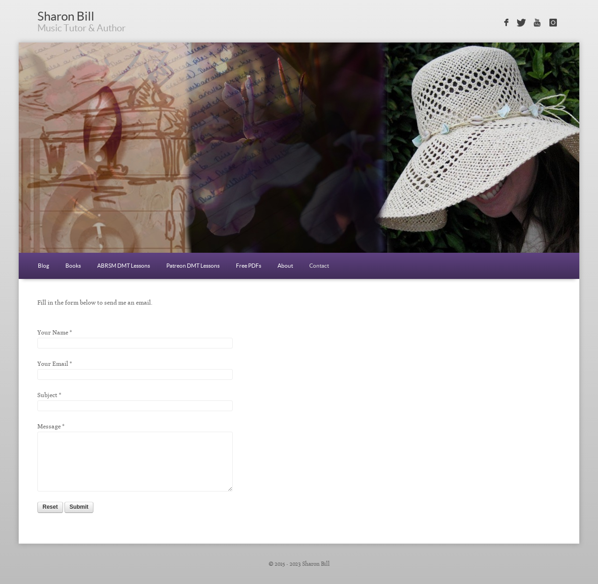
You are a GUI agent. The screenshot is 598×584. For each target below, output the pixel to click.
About (285, 266)
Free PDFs (248, 266)
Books (73, 266)
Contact (319, 266)
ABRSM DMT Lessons (123, 266)
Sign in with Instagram (553, 22)
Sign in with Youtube (537, 22)
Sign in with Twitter (521, 22)
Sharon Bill (65, 16)
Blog (43, 266)
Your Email (52, 363)
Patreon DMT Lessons (193, 266)
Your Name (52, 332)
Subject (47, 395)
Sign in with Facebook (505, 22)
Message (49, 426)
